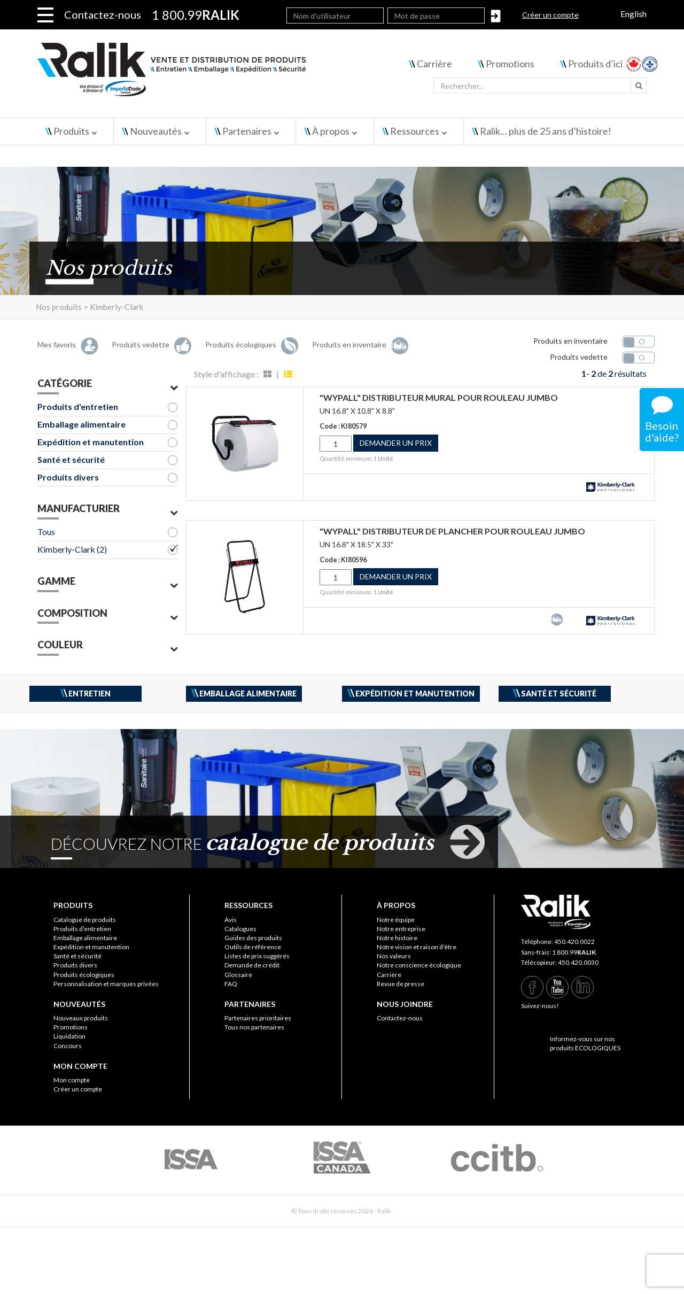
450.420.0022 (574, 941)
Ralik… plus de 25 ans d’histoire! (545, 131)
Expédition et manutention (90, 442)
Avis (230, 920)
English (633, 14)
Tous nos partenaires (254, 1027)
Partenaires (246, 131)
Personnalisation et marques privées (106, 984)
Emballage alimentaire (81, 424)
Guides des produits (253, 938)
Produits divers (68, 477)
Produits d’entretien (82, 929)
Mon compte (71, 1080)
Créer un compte (550, 14)
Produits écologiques (83, 975)
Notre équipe (396, 920)
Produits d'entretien (77, 406)
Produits (71, 131)
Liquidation (69, 1036)
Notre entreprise (401, 929)
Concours (67, 1046)
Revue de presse (400, 984)
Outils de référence (252, 947)
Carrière (434, 63)
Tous (46, 531)
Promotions (510, 63)
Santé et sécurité (71, 459)
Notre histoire (397, 938)
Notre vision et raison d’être (416, 947)
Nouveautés (156, 131)
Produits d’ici (595, 63)
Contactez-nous (102, 14)
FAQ (230, 984)
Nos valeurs (394, 956)
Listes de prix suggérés (257, 956)
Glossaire (238, 975)
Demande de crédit (251, 965)
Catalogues (240, 929)
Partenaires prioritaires (257, 1018)
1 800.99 (574, 952)
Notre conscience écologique (419, 965)
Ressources (414, 131)
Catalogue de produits (84, 920)
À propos (330, 131)
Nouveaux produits (80, 1018)
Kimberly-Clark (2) (72, 549)
